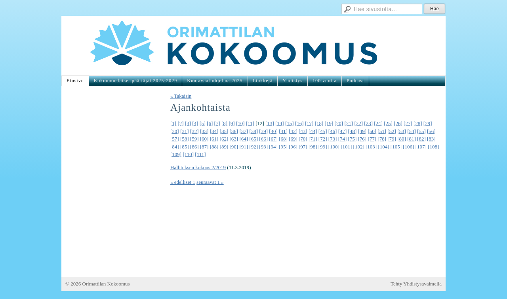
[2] (180, 123)
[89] (224, 147)
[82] (421, 139)
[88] (214, 147)
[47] (342, 131)
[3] (188, 123)
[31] (184, 131)
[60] (204, 139)
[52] (391, 131)
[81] (411, 139)
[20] (339, 123)
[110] (188, 154)
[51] (381, 131)
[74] (342, 139)
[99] (322, 147)
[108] (433, 147)
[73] (332, 139)
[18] (319, 123)
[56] (431, 131)
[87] (204, 147)
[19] (329, 123)
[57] (174, 139)
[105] (396, 147)
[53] (401, 131)
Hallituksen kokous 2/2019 (198, 167)
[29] (427, 123)
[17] (309, 123)
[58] (184, 139)
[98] (313, 147)
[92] (253, 147)
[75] (352, 139)
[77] (372, 139)
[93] (263, 147)
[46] (332, 131)
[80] (401, 139)
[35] (224, 131)
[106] (408, 147)
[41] (283, 131)
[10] (240, 123)
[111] (200, 154)
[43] (303, 131)
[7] (217, 123)
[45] (322, 131)
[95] (283, 147)
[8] (224, 123)
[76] (362, 139)
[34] (214, 131)
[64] (243, 139)
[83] (431, 139)
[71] (313, 139)
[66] (263, 139)
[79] (391, 139)
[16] (299, 123)
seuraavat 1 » (210, 182)
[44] (313, 131)
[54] (411, 131)
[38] (253, 131)
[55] (421, 131)
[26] (398, 123)
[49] (362, 131)
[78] (381, 139)
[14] (279, 123)
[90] (234, 147)
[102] (358, 147)
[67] (273, 139)
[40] (273, 131)
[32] (194, 131)
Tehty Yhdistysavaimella (416, 284)
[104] (383, 147)
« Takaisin (180, 96)
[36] (234, 131)
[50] (372, 131)
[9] (231, 123)
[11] (250, 123)
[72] (322, 139)
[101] (346, 147)
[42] (293, 131)
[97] (303, 147)
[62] (224, 139)
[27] (408, 123)
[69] (293, 139)
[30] (174, 131)
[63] (234, 139)
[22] (358, 123)
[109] (175, 154)
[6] (210, 123)
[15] (289, 123)
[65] (253, 139)
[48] (352, 131)
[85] (184, 147)
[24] (378, 123)
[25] (388, 123)
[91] (243, 147)
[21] (348, 123)
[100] (333, 147)
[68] (283, 139)
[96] (293, 147)
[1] (173, 123)
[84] (174, 147)
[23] (368, 123)
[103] (371, 147)
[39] (263, 131)
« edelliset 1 (182, 182)
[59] (194, 139)
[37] (243, 131)
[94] (273, 147)
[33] (204, 131)
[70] (303, 139)
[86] (194, 147)
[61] (214, 139)
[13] (269, 123)
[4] (195, 123)
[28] (418, 123)
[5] (203, 123)
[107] (421, 147)
